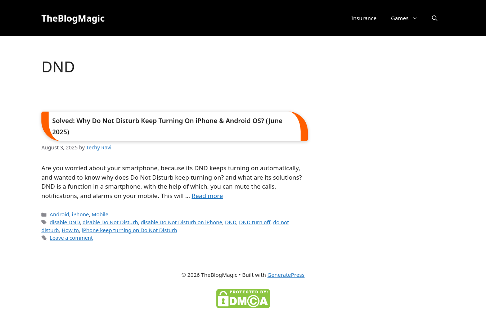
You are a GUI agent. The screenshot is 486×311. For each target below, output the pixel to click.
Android (59, 214)
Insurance (364, 18)
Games (408, 18)
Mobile (100, 214)
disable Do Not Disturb (110, 222)
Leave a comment (71, 237)
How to (70, 230)
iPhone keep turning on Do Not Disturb (129, 230)
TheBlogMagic (73, 18)
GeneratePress (286, 274)
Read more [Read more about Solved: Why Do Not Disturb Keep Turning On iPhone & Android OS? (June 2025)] (207, 195)
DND (230, 222)
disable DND (65, 222)
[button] (435, 18)
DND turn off (254, 222)
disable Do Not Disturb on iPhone (181, 222)
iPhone (80, 214)
